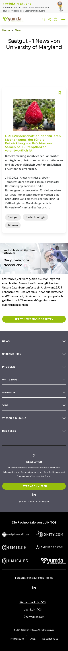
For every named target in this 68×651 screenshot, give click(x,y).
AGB (33, 638)
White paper (10, 379)
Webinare (9, 392)
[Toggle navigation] (63, 19)
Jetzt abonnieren (34, 486)
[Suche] (43, 19)
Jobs (5, 405)
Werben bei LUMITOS (33, 602)
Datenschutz (50, 638)
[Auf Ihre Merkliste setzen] (59, 93)
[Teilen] (49, 19)
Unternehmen (11, 354)
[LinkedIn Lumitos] (34, 588)
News (6, 341)
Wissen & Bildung (14, 418)
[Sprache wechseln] (55, 19)
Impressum (17, 638)
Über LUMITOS (33, 609)
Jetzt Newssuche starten (34, 319)
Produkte (9, 366)
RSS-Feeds (9, 431)
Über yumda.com (34, 617)
